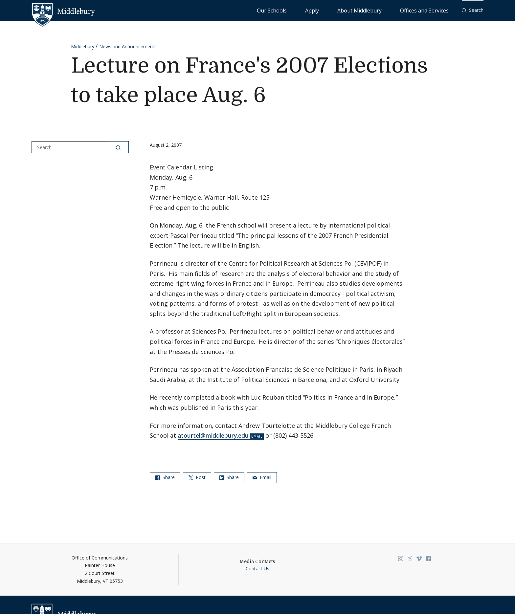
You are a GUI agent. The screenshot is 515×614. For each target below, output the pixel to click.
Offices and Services (432, 10)
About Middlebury (384, 10)
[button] (472, 10)
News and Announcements (128, 46)
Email (262, 477)
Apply (351, 10)
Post (197, 477)
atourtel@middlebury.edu (213, 435)
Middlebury (82, 46)
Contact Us (257, 568)
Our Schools (325, 10)
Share (165, 477)
